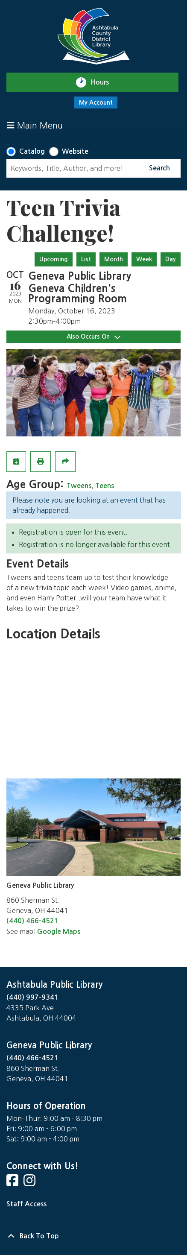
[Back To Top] (93, 1236)
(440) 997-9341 (32, 997)
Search (159, 168)
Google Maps (58, 931)
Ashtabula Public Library (54, 984)
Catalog (32, 151)
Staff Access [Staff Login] (26, 1204)
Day (170, 259)
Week (144, 259)
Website (75, 151)
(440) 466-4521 (32, 921)
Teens (104, 486)
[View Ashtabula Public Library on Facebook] (13, 1183)
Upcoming (53, 259)
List (86, 259)
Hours (103, 82)
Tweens (79, 486)
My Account (96, 102)
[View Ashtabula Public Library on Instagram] (30, 1183)
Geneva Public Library (49, 1045)
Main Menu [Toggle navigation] (35, 125)
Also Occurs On (93, 336)
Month (113, 259)
